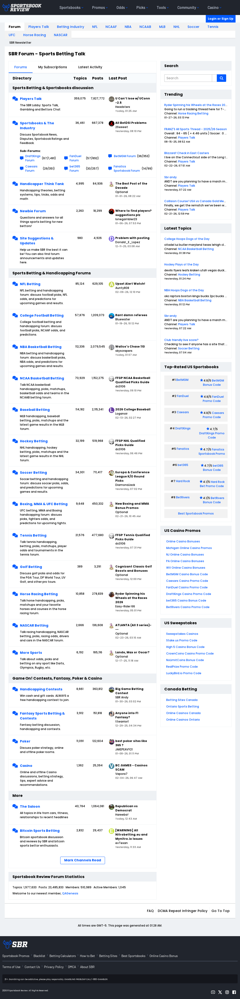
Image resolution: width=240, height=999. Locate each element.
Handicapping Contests (41, 689)
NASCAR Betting (34, 625)
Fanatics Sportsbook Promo (212, 451)
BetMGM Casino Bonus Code (187, 574)
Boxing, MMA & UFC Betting (44, 504)
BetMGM (182, 380)
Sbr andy (170, 177)
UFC (12, 35)
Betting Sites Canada (182, 700)
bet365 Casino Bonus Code (186, 600)
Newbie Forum (33, 211)
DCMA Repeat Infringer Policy (182, 910)
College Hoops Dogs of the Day (187, 239)
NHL (176, 26)
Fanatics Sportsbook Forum (127, 168)
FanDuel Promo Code (213, 399)
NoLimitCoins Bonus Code (185, 660)
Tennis (212, 26)
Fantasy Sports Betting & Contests (42, 716)
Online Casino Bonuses (183, 541)
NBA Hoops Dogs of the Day (184, 290)
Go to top (220, 910)
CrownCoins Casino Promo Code (190, 653)
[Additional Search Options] (214, 78)
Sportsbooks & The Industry (37, 125)
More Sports (31, 652)
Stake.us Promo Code (181, 640)
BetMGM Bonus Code (213, 382)
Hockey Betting (34, 441)
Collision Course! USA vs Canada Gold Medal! (196, 201)
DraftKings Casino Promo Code (188, 594)
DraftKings (183, 428)
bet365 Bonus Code (213, 468)
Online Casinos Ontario (183, 720)
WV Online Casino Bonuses (185, 568)
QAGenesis (70, 893)
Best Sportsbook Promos (196, 513)
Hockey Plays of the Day (181, 264)
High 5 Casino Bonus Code (185, 647)
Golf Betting (31, 566)
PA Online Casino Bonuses (185, 561)
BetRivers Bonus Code (214, 500)
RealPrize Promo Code (182, 667)
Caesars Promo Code (213, 415)
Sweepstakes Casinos (182, 634)
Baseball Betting (35, 409)
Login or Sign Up (220, 19)
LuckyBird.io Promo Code (183, 673)
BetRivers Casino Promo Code (188, 607)
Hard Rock (183, 481)
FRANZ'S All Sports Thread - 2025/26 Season (195, 129)
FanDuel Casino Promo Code (187, 587)
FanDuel (183, 396)
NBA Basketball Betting (40, 346)
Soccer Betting (33, 472)
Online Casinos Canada (183, 713)
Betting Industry (70, 26)
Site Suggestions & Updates (37, 241)
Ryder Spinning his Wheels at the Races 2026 (196, 105)
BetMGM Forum (125, 156)
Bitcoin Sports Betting (40, 830)
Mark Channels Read (82, 860)
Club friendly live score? (181, 340)
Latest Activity (90, 67)
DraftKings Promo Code (212, 435)
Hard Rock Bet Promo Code (212, 484)
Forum (14, 26)
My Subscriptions (52, 67)
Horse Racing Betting (39, 594)
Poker (25, 741)
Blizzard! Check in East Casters (186, 153)
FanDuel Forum (75, 158)
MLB (162, 26)
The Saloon (30, 806)
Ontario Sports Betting (182, 706)
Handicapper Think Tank (42, 184)
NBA (128, 26)
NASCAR (61, 35)
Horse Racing (34, 35)
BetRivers (183, 497)
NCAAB (145, 26)
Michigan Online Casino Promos (189, 548)
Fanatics (183, 449)
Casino (26, 765)
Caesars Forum (31, 168)
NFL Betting (30, 284)
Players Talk (38, 26)
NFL (95, 26)
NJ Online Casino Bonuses (185, 554)
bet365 (183, 465)
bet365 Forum (75, 168)
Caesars (183, 412)
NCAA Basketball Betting (42, 378)
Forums (20, 67)
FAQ (150, 910)
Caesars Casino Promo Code (187, 581)
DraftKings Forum (33, 158)
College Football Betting (42, 315)
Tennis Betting (33, 535)
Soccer (193, 26)
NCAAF (111, 26)
